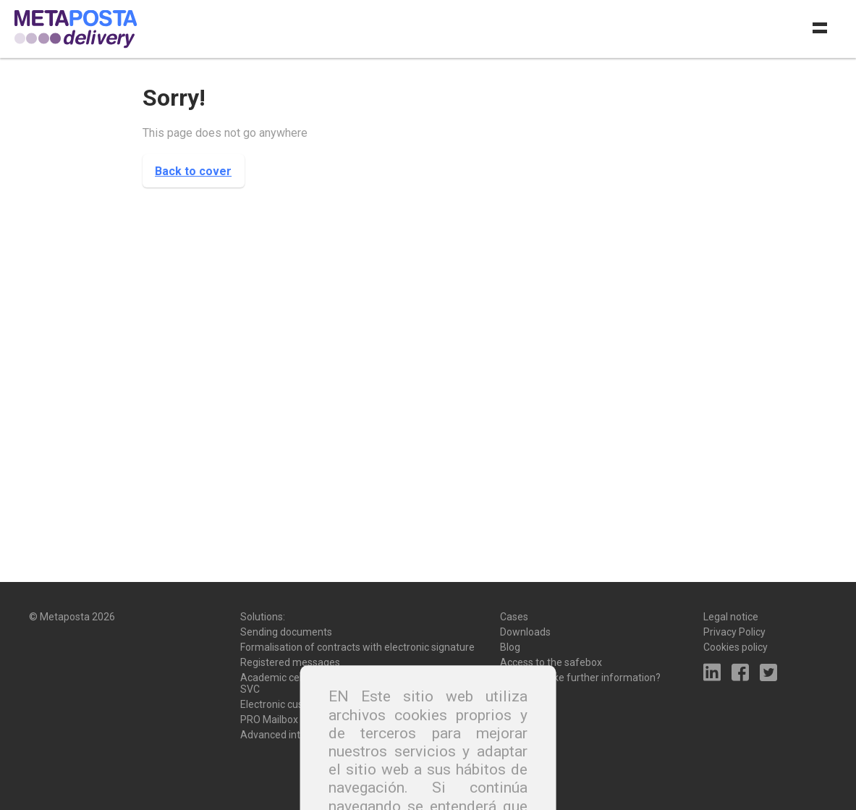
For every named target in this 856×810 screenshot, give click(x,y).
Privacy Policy (734, 632)
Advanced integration (289, 735)
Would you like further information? (580, 677)
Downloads (525, 632)
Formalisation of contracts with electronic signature (357, 647)
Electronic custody (281, 704)
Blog (510, 647)
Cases (514, 617)
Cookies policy (735, 647)
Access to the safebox (551, 662)
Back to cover (193, 171)
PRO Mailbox (269, 719)
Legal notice (730, 617)
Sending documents (286, 632)
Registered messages (290, 662)
